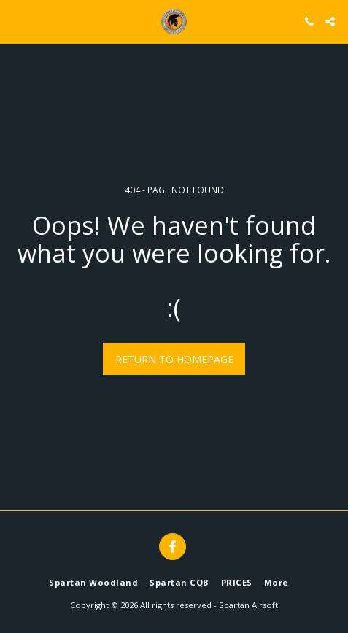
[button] (16, 21)
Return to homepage (174, 359)
